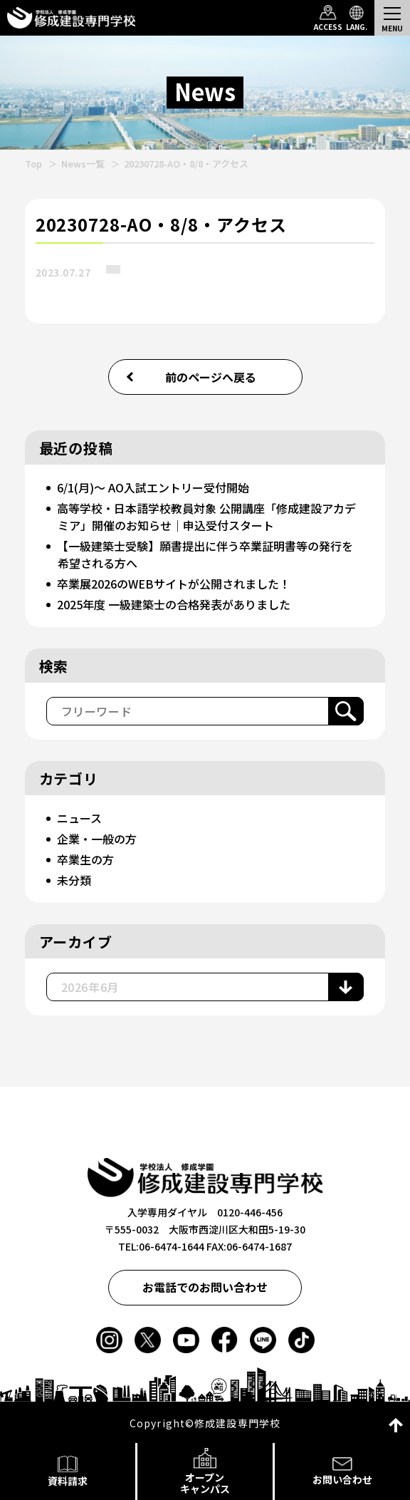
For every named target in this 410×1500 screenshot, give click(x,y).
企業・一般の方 (97, 838)
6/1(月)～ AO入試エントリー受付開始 (153, 487)
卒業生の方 (85, 859)
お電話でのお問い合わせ (205, 1286)
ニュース (79, 818)
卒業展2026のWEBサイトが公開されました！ (173, 583)
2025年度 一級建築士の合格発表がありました (173, 604)
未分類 (74, 880)
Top (33, 163)
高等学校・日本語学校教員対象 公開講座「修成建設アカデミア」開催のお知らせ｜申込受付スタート (206, 517)
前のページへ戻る (210, 377)
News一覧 (83, 163)
